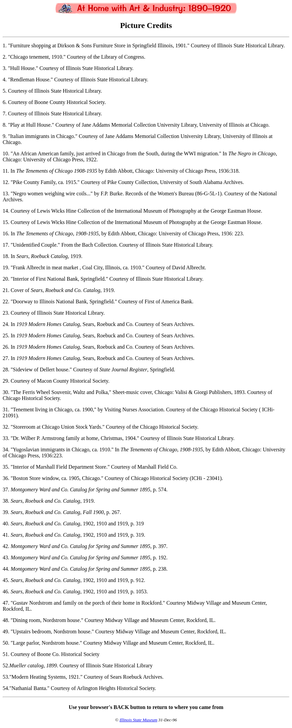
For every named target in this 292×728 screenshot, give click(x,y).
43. (6, 557)
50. (6, 643)
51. (6, 654)
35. (6, 467)
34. (6, 449)
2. (5, 57)
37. (6, 489)
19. (6, 267)
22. (6, 301)
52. (6, 665)
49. (6, 631)
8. (5, 125)
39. (6, 512)
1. (5, 45)
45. (6, 580)
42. (6, 546)
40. (6, 523)
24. (6, 324)
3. (5, 68)
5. (5, 91)
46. (6, 591)
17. (6, 245)
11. (6, 171)
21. (6, 290)
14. (6, 211)
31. (6, 409)
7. (5, 113)
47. (6, 603)
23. (6, 313)
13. (6, 193)
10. (6, 153)
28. (6, 369)
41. (6, 535)
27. (6, 358)
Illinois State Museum (138, 719)
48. (6, 620)
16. (6, 233)
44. (6, 569)
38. (6, 501)
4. (5, 79)
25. (6, 335)
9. (5, 136)
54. (6, 688)
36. (6, 478)
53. (6, 677)
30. (6, 392)
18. (6, 256)
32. (6, 427)
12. (6, 182)
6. (5, 102)
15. (6, 222)
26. (6, 347)
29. (6, 381)
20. (6, 279)
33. (6, 438)
